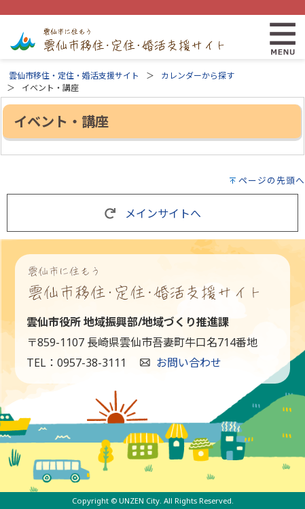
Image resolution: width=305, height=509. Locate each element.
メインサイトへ (153, 213)
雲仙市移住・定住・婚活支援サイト (74, 75)
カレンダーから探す (197, 75)
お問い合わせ (188, 362)
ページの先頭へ (271, 180)
